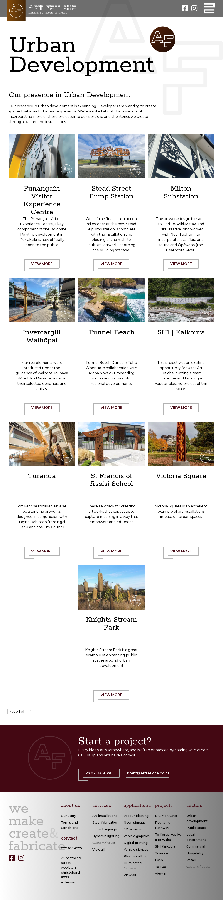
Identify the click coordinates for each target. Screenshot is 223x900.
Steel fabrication (105, 822)
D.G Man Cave (166, 816)
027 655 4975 (71, 848)
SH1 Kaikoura (165, 846)
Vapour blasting (136, 816)
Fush (159, 860)
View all (98, 849)
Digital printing (136, 843)
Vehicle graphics (137, 836)
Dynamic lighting (105, 836)
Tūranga (161, 853)
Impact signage (104, 829)
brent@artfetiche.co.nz (148, 773)
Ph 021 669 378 (101, 776)
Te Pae (160, 867)
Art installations (104, 816)
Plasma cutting (135, 856)
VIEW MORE (44, 266)
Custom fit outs (198, 867)
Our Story (68, 816)
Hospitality (194, 853)
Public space (196, 828)
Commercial (195, 846)
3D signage (133, 829)
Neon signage (135, 822)
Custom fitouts (104, 843)
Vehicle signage (136, 849)
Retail (191, 860)
